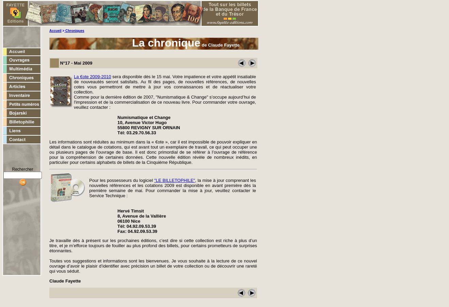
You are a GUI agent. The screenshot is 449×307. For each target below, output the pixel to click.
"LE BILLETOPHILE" (174, 180)
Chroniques (74, 31)
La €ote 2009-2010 (92, 76)
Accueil (55, 31)
